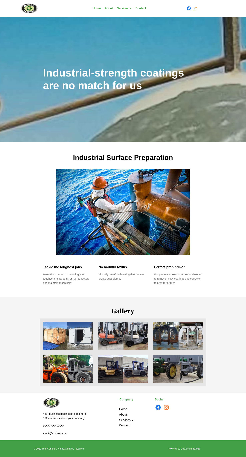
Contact (141, 8)
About (109, 8)
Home (97, 8)
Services (122, 8)
